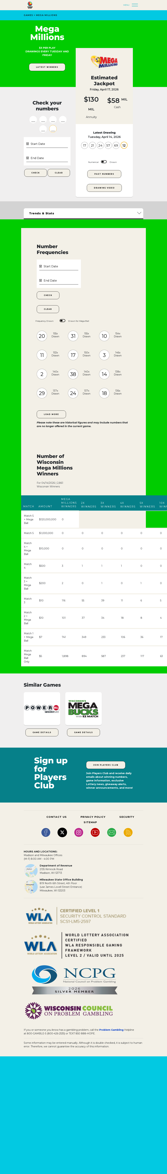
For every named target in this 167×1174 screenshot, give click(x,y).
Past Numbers (104, 174)
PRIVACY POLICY (93, 816)
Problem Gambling (111, 1029)
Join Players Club (105, 765)
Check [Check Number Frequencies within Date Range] (48, 295)
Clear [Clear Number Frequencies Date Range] (48, 309)
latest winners (47, 67)
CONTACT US (56, 816)
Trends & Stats (41, 213)
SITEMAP (90, 822)
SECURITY (126, 816)
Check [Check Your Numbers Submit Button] (35, 173)
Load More (51, 414)
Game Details (42, 732)
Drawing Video (104, 188)
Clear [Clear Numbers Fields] (59, 173)
